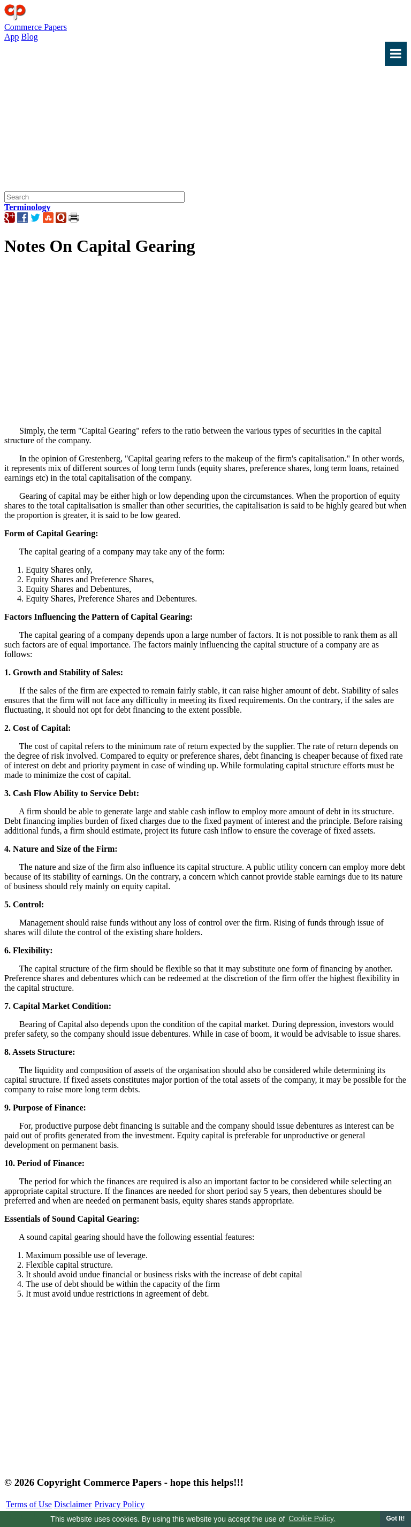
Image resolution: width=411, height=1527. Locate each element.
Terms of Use (29, 1504)
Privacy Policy (120, 1504)
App (11, 36)
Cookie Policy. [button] (312, 1518)
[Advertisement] (205, 140)
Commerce (35, 27)
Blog (29, 36)
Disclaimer (73, 1504)
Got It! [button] (395, 1518)
